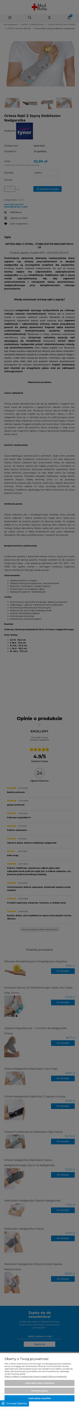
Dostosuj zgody (39, 1390)
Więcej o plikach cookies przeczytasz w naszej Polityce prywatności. (36, 1376)
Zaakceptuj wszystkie (39, 1398)
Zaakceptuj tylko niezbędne (39, 1383)
